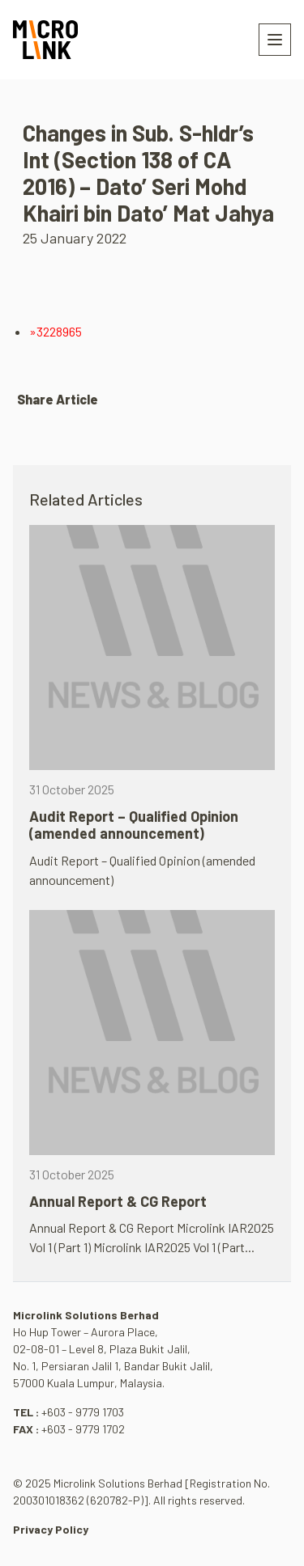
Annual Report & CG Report (118, 1201)
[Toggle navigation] (275, 39)
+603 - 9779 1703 (82, 1412)
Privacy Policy (50, 1529)
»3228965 (55, 331)
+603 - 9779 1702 (83, 1429)
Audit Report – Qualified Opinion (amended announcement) (133, 825)
